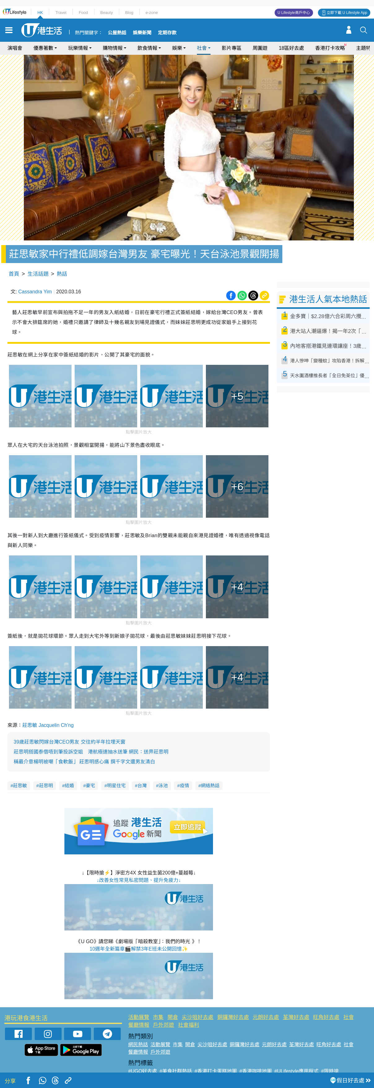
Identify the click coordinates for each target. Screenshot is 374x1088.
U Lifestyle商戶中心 (294, 13)
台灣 (142, 785)
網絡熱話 (210, 785)
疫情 (184, 785)
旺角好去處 (326, 1017)
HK (40, 12)
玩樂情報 (78, 48)
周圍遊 (260, 48)
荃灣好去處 (296, 1017)
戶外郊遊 (163, 1025)
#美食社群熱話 (175, 1071)
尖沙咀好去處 (197, 1017)
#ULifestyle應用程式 (296, 1071)
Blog (129, 12)
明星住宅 (116, 785)
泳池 (163, 785)
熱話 (62, 274)
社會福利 (188, 1025)
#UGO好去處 (142, 1071)
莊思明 (46, 785)
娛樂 (177, 48)
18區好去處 (291, 48)
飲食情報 (147, 48)
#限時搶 (330, 1071)
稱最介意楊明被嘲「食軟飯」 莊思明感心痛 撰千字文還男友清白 (84, 761)
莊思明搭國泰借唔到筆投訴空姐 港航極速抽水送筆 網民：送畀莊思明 (91, 751)
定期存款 (167, 32)
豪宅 (90, 785)
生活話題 (38, 274)
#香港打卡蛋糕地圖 (215, 1071)
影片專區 (231, 48)
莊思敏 (20, 785)
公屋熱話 (117, 32)
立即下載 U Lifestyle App (347, 13)
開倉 (172, 1017)
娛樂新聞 (142, 32)
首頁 (14, 274)
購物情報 (113, 48)
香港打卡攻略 (330, 48)
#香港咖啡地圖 (255, 1071)
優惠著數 (43, 48)
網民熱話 (138, 1044)
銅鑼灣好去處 (233, 1017)
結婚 (69, 785)
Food (83, 12)
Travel (61, 12)
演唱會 (14, 48)
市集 (158, 1017)
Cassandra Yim (35, 291)
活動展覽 (138, 1017)
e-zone (152, 12)
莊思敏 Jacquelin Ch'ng (48, 725)
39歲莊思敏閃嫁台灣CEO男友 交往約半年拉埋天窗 (69, 742)
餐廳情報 (138, 1025)
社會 (202, 48)
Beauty (106, 12)
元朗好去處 (266, 1017)
